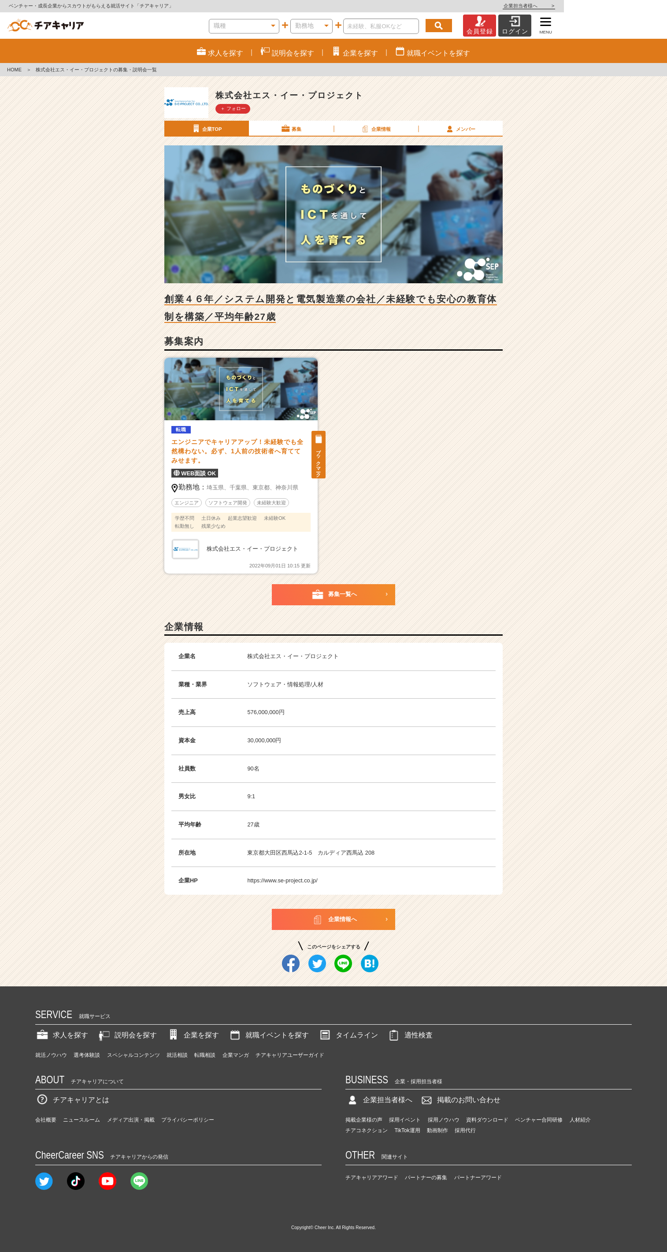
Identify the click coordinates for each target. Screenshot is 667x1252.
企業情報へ (334, 919)
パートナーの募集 (426, 1177)
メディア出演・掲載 (131, 1120)
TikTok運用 (407, 1130)
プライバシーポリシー (187, 1120)
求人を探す (61, 1035)
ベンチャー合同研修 (539, 1120)
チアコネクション (366, 1130)
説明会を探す (127, 1035)
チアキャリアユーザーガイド (290, 1055)
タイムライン (348, 1035)
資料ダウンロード (487, 1120)
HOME (14, 69)
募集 (290, 128)
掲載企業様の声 (363, 1120)
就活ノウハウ (51, 1055)
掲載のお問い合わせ (459, 1100)
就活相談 (177, 1055)
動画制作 (437, 1130)
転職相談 (204, 1055)
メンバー (460, 128)
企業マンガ (235, 1055)
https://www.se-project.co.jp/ (282, 880)
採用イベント (405, 1120)
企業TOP (206, 128)
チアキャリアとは (72, 1100)
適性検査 (410, 1035)
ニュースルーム (81, 1120)
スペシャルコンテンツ (133, 1055)
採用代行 (465, 1130)
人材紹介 (580, 1120)
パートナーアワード (478, 1177)
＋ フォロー (233, 108)
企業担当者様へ (631, 5)
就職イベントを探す (268, 1035)
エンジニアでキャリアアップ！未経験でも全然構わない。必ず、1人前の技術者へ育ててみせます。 (237, 451)
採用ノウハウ (443, 1120)
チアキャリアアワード (371, 1177)
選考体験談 (87, 1055)
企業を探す (192, 1035)
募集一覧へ (334, 595)
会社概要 (45, 1120)
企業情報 (375, 128)
